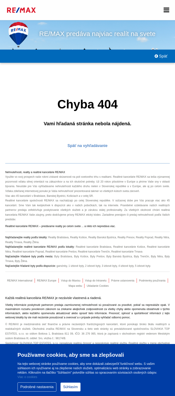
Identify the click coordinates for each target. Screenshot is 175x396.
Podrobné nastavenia (37, 387)
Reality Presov (126, 237)
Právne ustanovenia (122, 280)
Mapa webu (75, 285)
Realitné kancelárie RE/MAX (129, 176)
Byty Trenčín (141, 256)
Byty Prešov (97, 256)
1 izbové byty (76, 265)
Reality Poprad (144, 237)
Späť (161, 56)
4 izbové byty (126, 265)
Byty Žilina (21, 261)
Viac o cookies (27, 377)
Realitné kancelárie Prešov (61, 251)
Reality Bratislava (58, 237)
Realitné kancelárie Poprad (28, 251)
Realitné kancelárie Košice (129, 246)
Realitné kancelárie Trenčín (94, 251)
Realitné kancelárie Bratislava (93, 246)
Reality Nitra (162, 237)
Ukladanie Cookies (98, 285)
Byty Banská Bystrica (119, 256)
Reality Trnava (13, 242)
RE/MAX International (19, 280)
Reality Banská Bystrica (102, 237)
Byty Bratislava (63, 256)
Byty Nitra (157, 256)
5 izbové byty (142, 265)
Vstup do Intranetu (96, 280)
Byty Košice (81, 256)
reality (58, 226)
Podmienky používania (152, 280)
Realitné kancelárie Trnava (126, 251)
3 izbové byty (109, 265)
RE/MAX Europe (46, 280)
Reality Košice (78, 237)
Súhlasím (70, 387)
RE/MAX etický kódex (88, 214)
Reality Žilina (31, 242)
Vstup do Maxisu (70, 280)
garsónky (62, 265)
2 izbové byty (92, 265)
